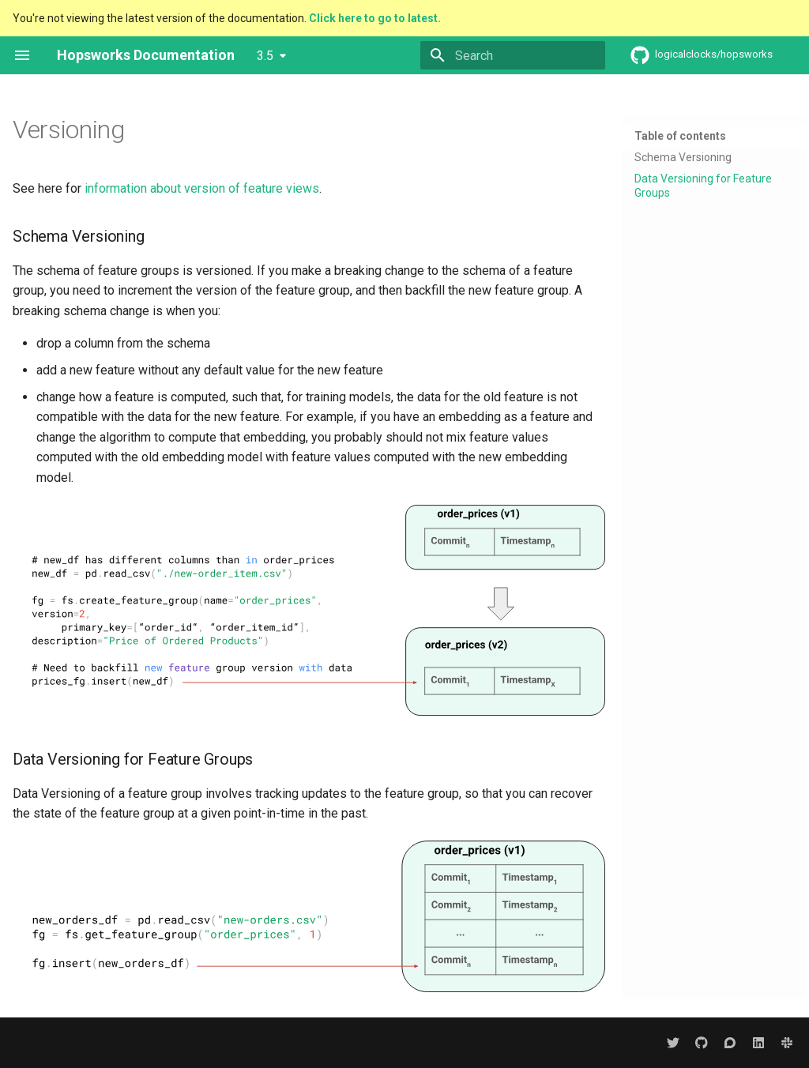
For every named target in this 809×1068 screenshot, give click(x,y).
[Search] (512, 55)
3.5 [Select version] (265, 55)
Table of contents (680, 136)
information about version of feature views (202, 188)
